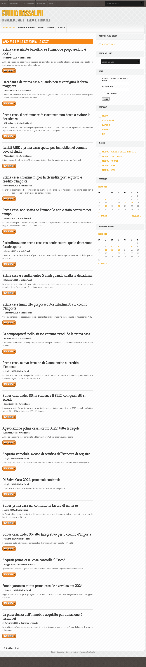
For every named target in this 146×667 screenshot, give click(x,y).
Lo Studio (14, 3)
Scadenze (61, 27)
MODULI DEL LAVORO (112, 156)
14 (125, 203)
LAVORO (106, 125)
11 (106, 250)
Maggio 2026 (102, 187)
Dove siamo (28, 3)
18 (106, 206)
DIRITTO (105, 130)
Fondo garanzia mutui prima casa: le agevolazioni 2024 (42, 586)
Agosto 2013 (108, 44)
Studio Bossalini (22, 13)
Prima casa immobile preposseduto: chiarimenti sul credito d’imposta (44, 306)
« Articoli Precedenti (10, 648)
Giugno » (136, 216)
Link (51, 3)
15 (132, 203)
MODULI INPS (108, 166)
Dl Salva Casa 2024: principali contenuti (31, 480)
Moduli (40, 27)
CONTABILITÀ (108, 120)
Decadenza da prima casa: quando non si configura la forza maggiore (45, 84)
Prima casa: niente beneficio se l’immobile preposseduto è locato (44, 51)
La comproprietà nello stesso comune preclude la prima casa (46, 334)
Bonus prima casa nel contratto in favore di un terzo (40, 505)
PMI (103, 134)
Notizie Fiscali (9, 27)
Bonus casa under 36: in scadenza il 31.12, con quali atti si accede (43, 397)
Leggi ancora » (9, 71)
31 (99, 213)
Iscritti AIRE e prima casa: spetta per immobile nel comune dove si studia (44, 149)
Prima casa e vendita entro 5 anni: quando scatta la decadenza (47, 275)
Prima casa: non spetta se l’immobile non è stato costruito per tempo (46, 212)
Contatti (41, 3)
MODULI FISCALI (110, 161)
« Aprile (102, 216)
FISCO (105, 116)
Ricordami (110, 93)
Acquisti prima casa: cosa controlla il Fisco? (33, 560)
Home (4, 3)
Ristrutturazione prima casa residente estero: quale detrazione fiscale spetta (47, 245)
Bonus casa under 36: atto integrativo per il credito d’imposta (46, 534)
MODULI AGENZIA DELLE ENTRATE (119, 152)
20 (119, 206)
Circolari (50, 27)
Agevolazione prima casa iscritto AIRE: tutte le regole (41, 428)
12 (112, 250)
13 (119, 250)
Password (107, 87)
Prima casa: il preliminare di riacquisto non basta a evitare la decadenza (46, 117)
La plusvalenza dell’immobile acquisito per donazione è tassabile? (42, 616)
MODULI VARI (108, 170)
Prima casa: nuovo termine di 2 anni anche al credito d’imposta (40, 365)
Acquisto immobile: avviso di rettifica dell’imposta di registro (46, 454)
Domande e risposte (26, 27)
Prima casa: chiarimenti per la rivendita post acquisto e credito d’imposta (42, 179)
